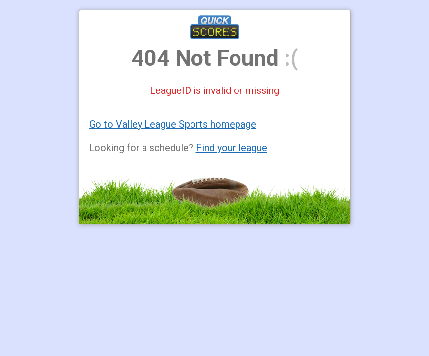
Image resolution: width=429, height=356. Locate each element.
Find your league (231, 148)
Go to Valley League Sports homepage (172, 124)
